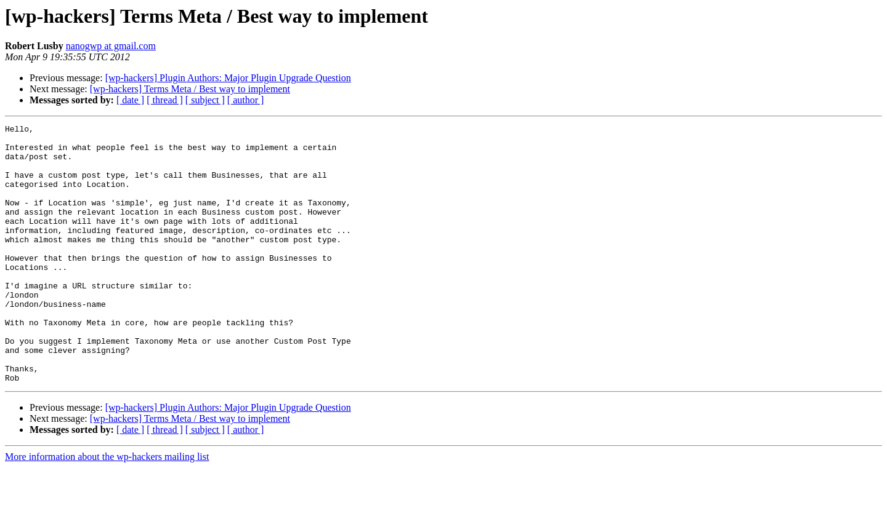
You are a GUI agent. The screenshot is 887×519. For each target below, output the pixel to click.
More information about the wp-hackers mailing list (107, 508)
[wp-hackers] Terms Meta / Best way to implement (190, 89)
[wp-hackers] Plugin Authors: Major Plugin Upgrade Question (228, 78)
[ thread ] (165, 100)
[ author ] (245, 100)
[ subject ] (205, 100)
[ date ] (130, 100)
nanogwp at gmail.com (111, 46)
